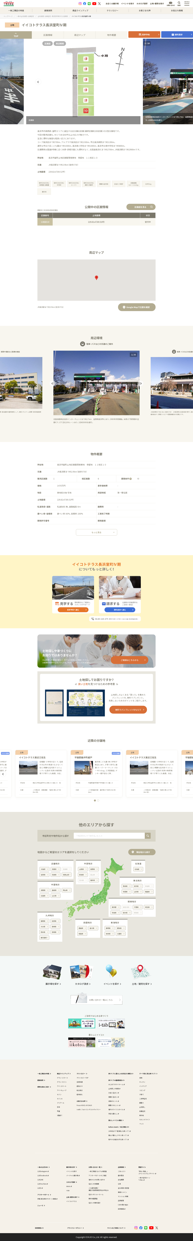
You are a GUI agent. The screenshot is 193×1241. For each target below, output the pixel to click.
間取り (141, 1103)
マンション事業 (123, 1196)
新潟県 (81, 875)
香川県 (92, 928)
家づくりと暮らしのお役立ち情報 (120, 1073)
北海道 (137, 869)
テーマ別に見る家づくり (147, 1073)
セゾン (59, 1094)
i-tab (68, 1190)
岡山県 (65, 890)
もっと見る (96, 532)
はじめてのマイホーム (116, 1084)
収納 (140, 1078)
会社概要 (121, 1180)
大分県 (43, 926)
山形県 (136, 892)
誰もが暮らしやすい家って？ (118, 1135)
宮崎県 (54, 932)
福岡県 (43, 921)
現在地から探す (143, 852)
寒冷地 (141, 1115)
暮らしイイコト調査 (115, 1120)
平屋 (58, 1111)
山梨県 (81, 869)
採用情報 (121, 1209)
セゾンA (59, 1099)
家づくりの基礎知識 (115, 1080)
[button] (38, 82)
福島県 (147, 892)
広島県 (43, 896)
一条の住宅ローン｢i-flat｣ (144, 1179)
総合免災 (80, 1090)
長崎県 (54, 926)
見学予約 (144, 34)
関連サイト (142, 1167)
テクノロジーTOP (82, 1078)
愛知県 (119, 928)
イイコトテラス (71, 1201)
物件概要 (111, 35)
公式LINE (40, 1180)
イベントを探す (127, 3)
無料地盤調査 (93, 1198)
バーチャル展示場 (72, 1175)
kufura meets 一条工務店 (117, 1127)
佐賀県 (54, 921)
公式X (39, 1188)
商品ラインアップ (80, 10)
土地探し (142, 1107)
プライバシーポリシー (74, 1228)
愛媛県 (81, 928)
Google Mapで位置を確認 (138, 307)
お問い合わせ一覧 (94, 1167)
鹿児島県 (44, 938)
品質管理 (121, 1200)
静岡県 (108, 928)
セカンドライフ (144, 1119)
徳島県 (81, 934)
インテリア (143, 1086)
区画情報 (47, 35)
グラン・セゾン (62, 1082)
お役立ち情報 (177, 10)
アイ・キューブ (61, 1090)
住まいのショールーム (96, 1194)
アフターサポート (43, 1195)
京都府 (54, 869)
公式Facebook (42, 1175)
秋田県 (125, 892)
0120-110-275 (101, 618)
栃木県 (125, 913)
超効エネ (80, 1086)
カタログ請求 (142, 3)
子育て (141, 1094)
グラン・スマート (62, 1078)
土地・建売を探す (157, 3)
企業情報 (121, 1167)
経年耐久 (80, 1094)
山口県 (54, 896)
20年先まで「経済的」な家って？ (119, 1131)
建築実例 (48, 10)
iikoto (68, 1186)
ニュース (40, 1205)
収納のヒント (113, 1101)
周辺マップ (79, 35)
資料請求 (177, 34)
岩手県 (136, 886)
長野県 (92, 869)
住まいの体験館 (94, 1184)
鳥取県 (43, 890)
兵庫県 (54, 875)
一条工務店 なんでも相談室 (98, 1171)
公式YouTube (42, 1184)
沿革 (119, 1184)
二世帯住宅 (143, 1099)
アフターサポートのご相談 (97, 1175)
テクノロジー (112, 10)
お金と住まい (113, 1093)
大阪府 (43, 869)
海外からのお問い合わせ (97, 1180)
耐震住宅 (142, 1111)
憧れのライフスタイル (116, 1109)
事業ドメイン (122, 1192)
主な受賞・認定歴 (123, 1188)
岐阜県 (108, 934)
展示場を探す (70, 1167)
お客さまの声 (145, 10)
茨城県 (114, 913)
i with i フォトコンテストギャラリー (89, 1109)
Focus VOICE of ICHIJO (84, 1105)
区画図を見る (140, 207)
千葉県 (136, 907)
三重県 (119, 934)
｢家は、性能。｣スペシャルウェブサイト (147, 1172)
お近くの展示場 (112, 3)
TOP (16, 36)
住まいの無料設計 (94, 1203)
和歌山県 (66, 875)
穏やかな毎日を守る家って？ (118, 1139)
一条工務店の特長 (16, 10)
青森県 (125, 886)
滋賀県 (43, 875)
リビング (142, 1090)
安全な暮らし (113, 1114)
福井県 (92, 880)
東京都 (114, 907)
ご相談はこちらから (129, 660)
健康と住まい (113, 1097)
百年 (58, 1107)
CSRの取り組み (123, 1205)
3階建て (59, 1115)
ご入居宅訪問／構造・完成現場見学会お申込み (99, 1189)
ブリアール (60, 1103)
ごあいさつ (121, 1171)
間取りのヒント (114, 1105)
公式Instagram (42, 1171)
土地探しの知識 (114, 1088)
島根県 (54, 890)
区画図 (47, 43)
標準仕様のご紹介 (43, 1087)
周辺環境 (60, 43)
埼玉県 (147, 907)
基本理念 (121, 1175)
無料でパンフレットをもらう (128, 709)
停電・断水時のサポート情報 (47, 1199)
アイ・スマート (61, 1086)
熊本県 (43, 932)
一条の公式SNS (42, 1167)
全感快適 (80, 1082)
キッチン (142, 1082)
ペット (141, 1124)
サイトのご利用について (115, 1228)
